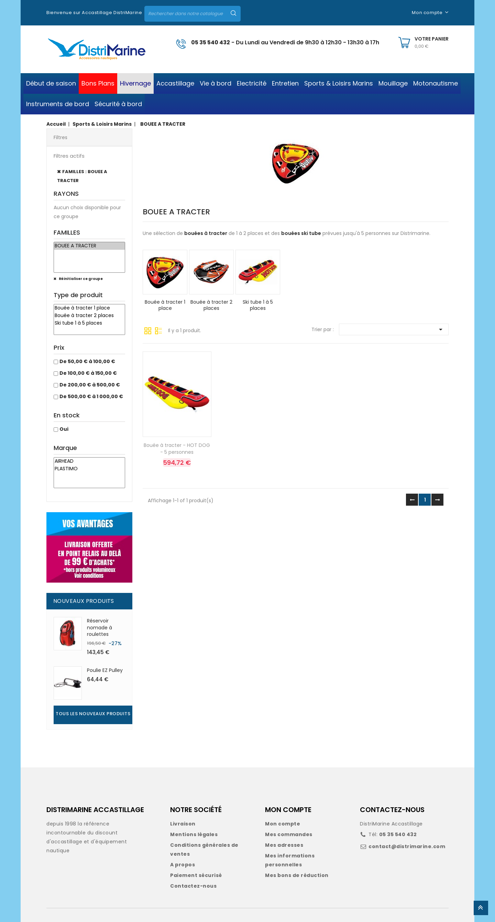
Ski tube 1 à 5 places (89, 323)
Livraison (183, 823)
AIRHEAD (89, 461)
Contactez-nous (193, 885)
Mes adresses (284, 845)
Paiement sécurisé (196, 875)
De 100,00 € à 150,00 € (88, 373)
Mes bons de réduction (297, 875)
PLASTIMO (89, 469)
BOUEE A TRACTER (89, 246)
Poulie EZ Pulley (105, 670)
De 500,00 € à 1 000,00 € (91, 396)
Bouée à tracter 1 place (89, 308)
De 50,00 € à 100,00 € (87, 361)
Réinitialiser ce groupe (80, 278)
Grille (147, 330)
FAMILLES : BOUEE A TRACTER (82, 176)
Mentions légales (194, 834)
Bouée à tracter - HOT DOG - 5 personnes (177, 449)
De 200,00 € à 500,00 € (89, 384)
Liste (158, 330)
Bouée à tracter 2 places (89, 315)
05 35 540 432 (210, 42)
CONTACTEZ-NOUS (392, 809)
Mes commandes (288, 834)
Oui (63, 429)
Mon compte (282, 823)
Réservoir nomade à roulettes (99, 627)
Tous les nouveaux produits (93, 713)
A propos (182, 864)
